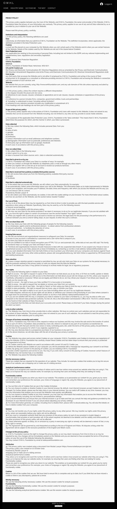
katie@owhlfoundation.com (97, 249)
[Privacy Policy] (58, 506)
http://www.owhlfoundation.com (48, 84)
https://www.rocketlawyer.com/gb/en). (77, 446)
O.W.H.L (8, 2)
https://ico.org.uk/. (37, 301)
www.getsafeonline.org (64, 253)
